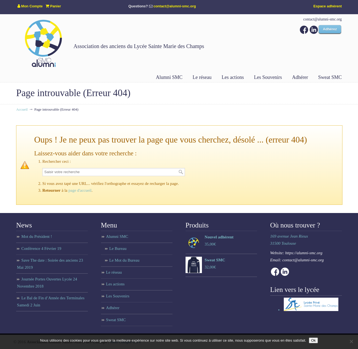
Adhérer (113, 308)
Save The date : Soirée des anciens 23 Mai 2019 (50, 264)
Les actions (115, 284)
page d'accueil (80, 190)
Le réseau (114, 272)
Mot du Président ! (36, 236)
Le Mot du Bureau (124, 260)
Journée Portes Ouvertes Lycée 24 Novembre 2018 (47, 282)
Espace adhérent (328, 6)
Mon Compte (30, 6)
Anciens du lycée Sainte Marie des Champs (43, 43)
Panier (53, 6)
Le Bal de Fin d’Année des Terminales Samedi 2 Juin (50, 301)
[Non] (351, 341)
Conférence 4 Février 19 (41, 248)
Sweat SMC (116, 320)
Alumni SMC (117, 236)
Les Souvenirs (117, 296)
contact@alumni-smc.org (174, 6)
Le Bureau (118, 248)
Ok (313, 340)
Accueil (22, 109)
